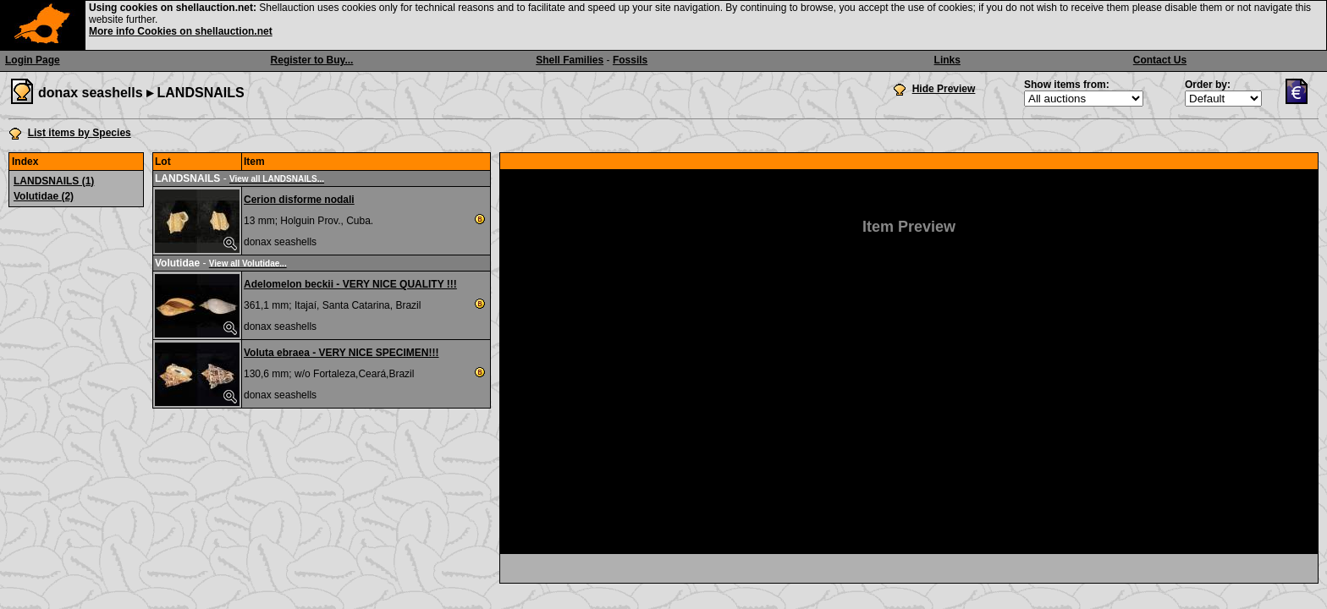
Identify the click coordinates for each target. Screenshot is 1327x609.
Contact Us (1160, 60)
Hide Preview (944, 89)
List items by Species (79, 133)
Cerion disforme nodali (299, 200)
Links (947, 60)
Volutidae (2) (44, 196)
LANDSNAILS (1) (54, 181)
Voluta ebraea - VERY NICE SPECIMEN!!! (341, 353)
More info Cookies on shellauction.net (181, 31)
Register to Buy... (312, 60)
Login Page (32, 60)
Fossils (630, 60)
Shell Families (569, 60)
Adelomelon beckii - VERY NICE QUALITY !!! (350, 284)
